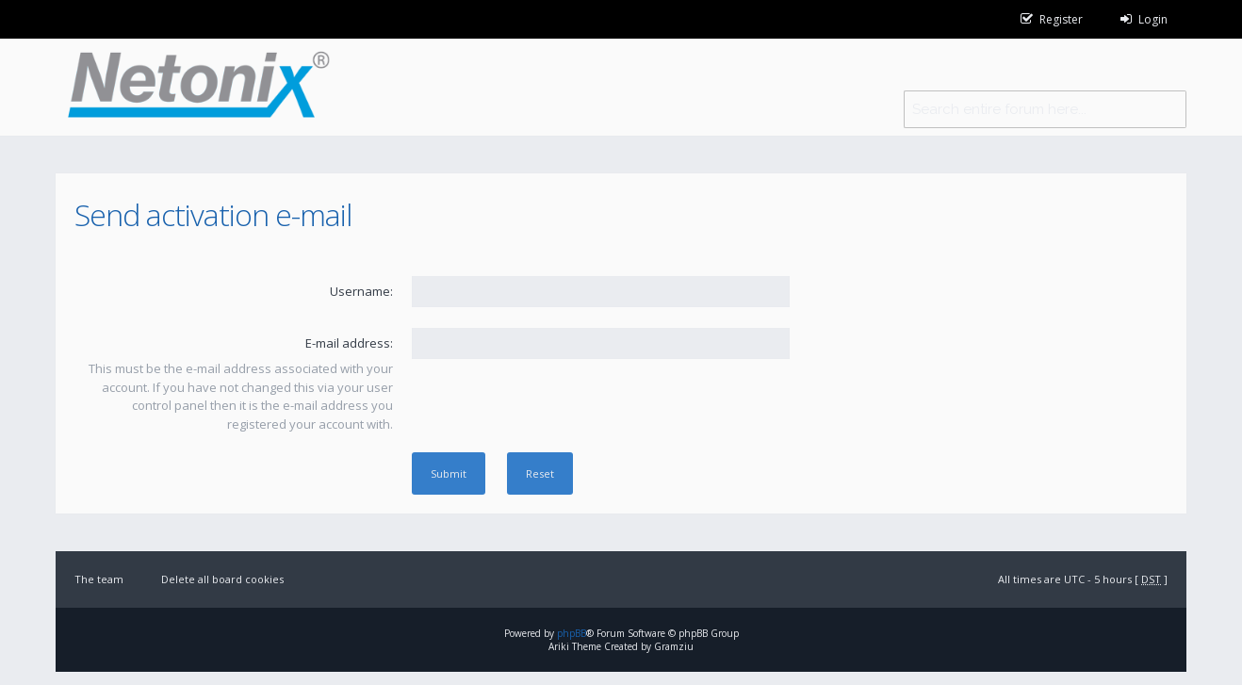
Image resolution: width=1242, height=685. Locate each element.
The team (98, 579)
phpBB (571, 633)
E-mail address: (349, 342)
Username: (361, 291)
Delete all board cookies (222, 579)
